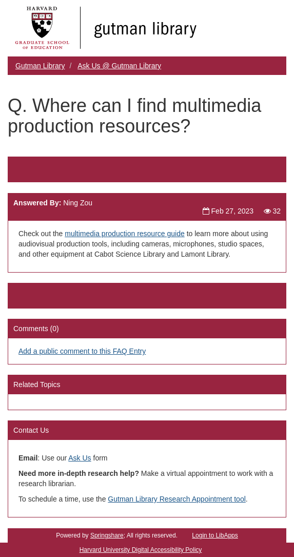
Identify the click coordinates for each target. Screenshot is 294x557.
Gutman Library (40, 66)
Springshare (107, 535)
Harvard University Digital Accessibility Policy (141, 549)
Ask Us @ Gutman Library (119, 66)
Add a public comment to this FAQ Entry (82, 351)
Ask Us (79, 458)
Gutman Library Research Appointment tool (176, 499)
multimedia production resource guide (124, 233)
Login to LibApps (215, 535)
